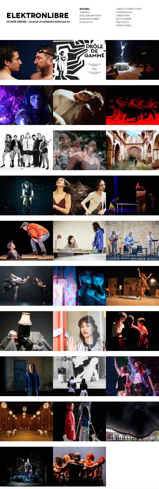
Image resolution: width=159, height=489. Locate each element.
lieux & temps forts (129, 9)
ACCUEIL (85, 9)
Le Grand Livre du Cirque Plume (132, 418)
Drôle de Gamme (79, 57)
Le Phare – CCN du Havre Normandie (79, 464)
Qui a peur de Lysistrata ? (79, 192)
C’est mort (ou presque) (26, 464)
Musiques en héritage (79, 147)
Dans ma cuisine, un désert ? (132, 192)
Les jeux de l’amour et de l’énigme (79, 238)
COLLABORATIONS (90, 16)
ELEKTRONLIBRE (89, 19)
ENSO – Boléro (26, 283)
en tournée (123, 19)
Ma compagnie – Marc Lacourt (132, 283)
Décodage (79, 328)
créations (123, 16)
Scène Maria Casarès (132, 238)
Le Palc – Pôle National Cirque (132, 57)
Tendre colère (132, 102)
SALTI (132, 328)
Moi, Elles (79, 102)
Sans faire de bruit (26, 328)
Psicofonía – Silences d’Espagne (132, 147)
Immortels (26, 102)
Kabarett (26, 147)
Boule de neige (79, 418)
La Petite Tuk (26, 373)
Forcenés (26, 192)
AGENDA (85, 12)
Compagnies (124, 12)
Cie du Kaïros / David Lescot (26, 238)
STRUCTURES (123, 25)
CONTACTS (86, 22)
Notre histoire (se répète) (79, 283)
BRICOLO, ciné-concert (79, 373)
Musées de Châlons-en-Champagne (26, 418)
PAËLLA (132, 373)
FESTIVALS (122, 22)
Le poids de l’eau (26, 57)
